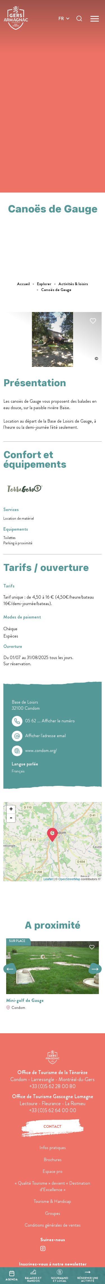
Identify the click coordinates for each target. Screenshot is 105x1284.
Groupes (52, 1213)
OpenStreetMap (69, 879)
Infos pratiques (52, 1147)
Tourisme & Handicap (52, 1201)
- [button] (11, 818)
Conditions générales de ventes (53, 1225)
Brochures (53, 1159)
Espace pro (52, 1171)
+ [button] (11, 809)
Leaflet (48, 879)
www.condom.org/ (41, 751)
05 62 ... (50, 721)
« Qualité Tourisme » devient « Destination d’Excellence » (52, 1186)
